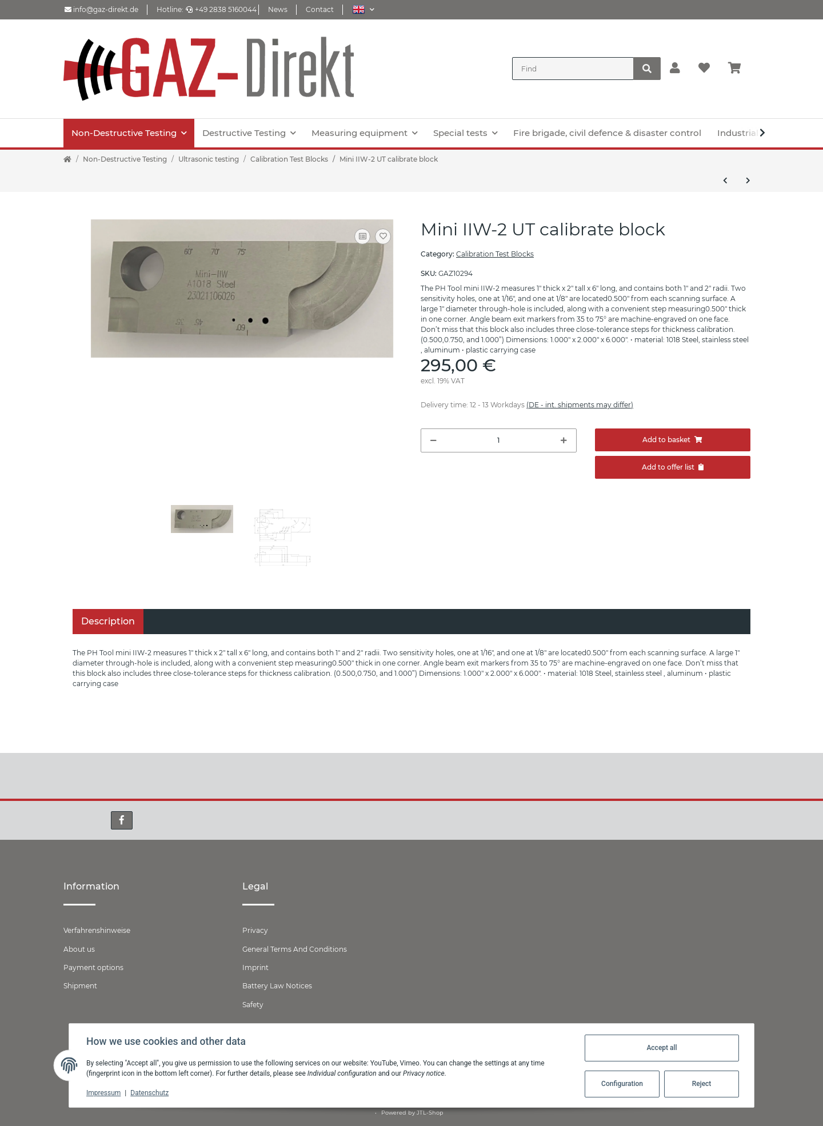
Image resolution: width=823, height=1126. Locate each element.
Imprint (255, 967)
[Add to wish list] (383, 237)
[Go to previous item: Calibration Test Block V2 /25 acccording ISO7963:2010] (725, 180)
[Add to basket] (673, 439)
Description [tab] (108, 621)
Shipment (80, 985)
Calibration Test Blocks (495, 254)
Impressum (104, 1093)
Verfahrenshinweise (96, 930)
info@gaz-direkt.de (101, 9)
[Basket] (739, 69)
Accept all (660, 1048)
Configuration (621, 1084)
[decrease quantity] (433, 440)
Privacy (255, 930)
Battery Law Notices (277, 985)
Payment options (93, 967)
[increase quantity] (564, 440)
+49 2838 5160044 (221, 9)
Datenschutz (150, 1093)
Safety (252, 1004)
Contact (320, 9)
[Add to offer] (673, 467)
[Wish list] (704, 69)
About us (79, 949)
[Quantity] (498, 440)
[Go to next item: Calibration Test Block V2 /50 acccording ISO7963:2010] (748, 180)
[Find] (573, 68)
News (277, 9)
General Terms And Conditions (294, 949)
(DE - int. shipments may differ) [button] (579, 404)
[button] (363, 9)
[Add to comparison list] (362, 237)
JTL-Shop (430, 1112)
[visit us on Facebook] (122, 820)
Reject (700, 1084)
